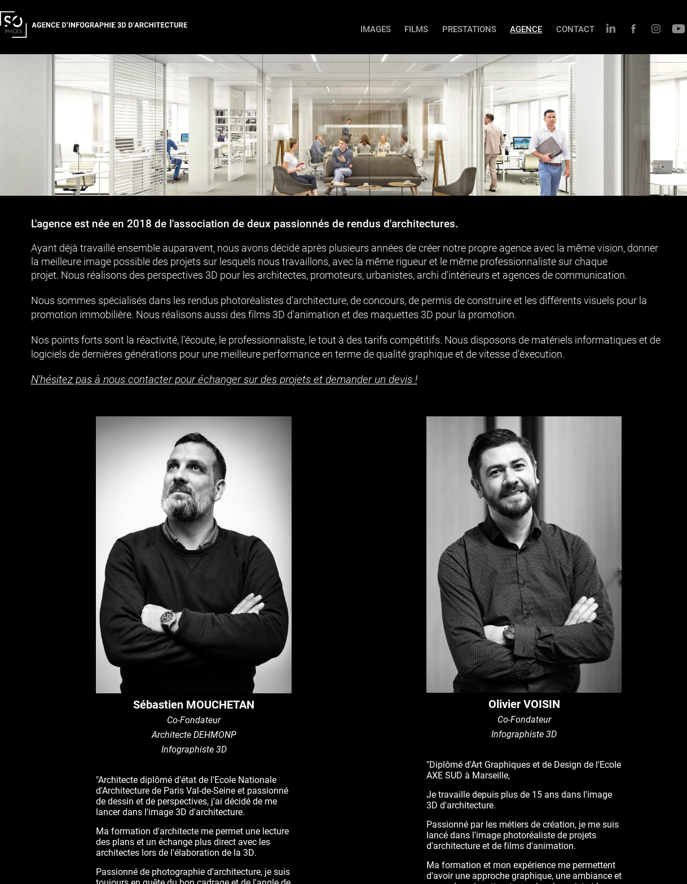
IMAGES (375, 28)
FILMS (416, 28)
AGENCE (526, 28)
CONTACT (575, 28)
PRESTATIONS (469, 28)
